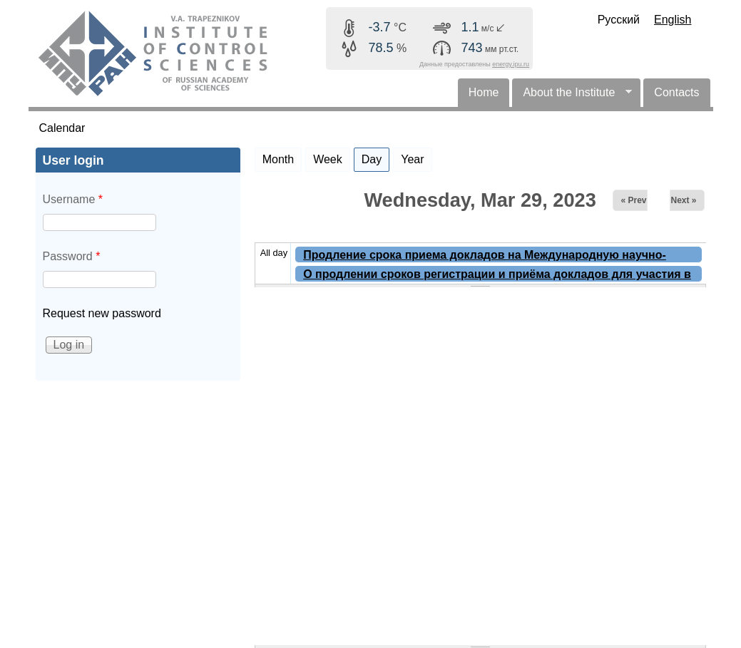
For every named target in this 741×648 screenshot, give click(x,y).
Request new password (102, 313)
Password (72, 256)
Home (484, 92)
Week (327, 159)
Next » (683, 200)
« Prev (633, 200)
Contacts (676, 92)
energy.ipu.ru (510, 64)
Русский (619, 20)
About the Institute (572, 96)
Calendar (62, 128)
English (672, 20)
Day (375, 156)
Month (278, 159)
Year (412, 159)
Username (73, 199)
